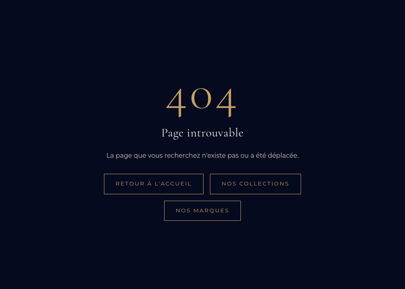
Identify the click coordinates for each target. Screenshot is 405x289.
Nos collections (255, 183)
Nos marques (203, 210)
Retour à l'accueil (154, 183)
